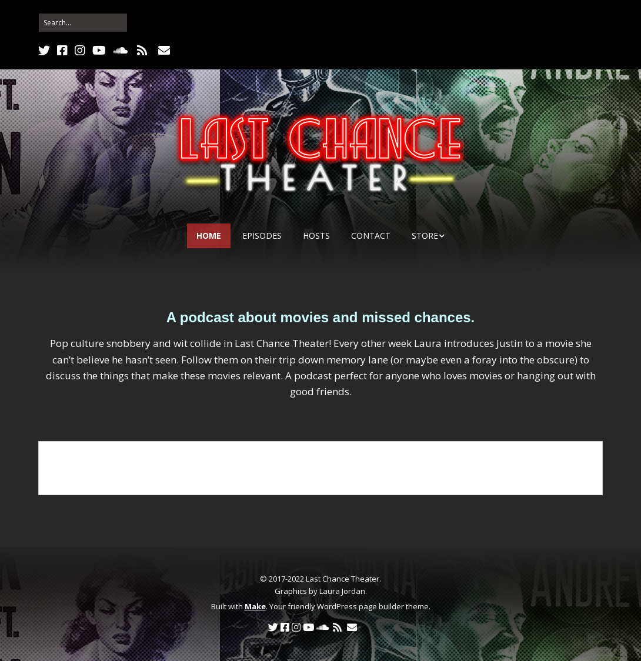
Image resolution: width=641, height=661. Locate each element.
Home (208, 235)
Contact (370, 235)
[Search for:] (83, 22)
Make (255, 606)
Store (425, 235)
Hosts (316, 235)
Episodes (262, 235)
